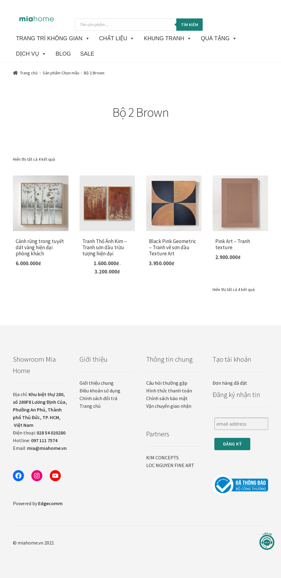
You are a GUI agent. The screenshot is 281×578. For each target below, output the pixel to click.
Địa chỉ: (40, 409)
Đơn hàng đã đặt (230, 383)
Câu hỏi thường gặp (166, 383)
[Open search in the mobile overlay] (139, 24)
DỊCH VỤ (31, 53)
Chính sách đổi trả (98, 398)
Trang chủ (29, 73)
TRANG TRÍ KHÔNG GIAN (53, 38)
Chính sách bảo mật (167, 398)
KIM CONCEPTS (162, 457)
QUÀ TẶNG (219, 38)
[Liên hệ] (267, 541)
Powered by (38, 503)
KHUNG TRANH (168, 38)
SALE (87, 54)
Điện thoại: (39, 433)
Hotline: (35, 440)
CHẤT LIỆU (117, 38)
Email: (40, 448)
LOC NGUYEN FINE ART (170, 465)
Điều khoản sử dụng (100, 390)
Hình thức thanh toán (169, 390)
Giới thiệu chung (97, 383)
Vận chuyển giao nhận (168, 406)
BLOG (63, 54)
